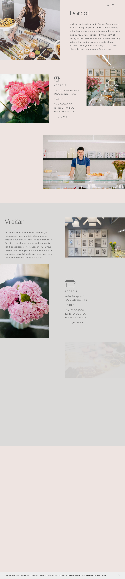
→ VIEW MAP (63, 116)
